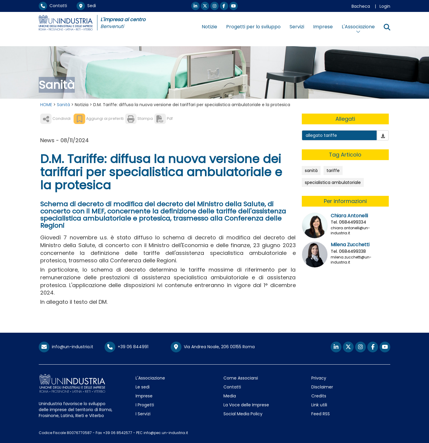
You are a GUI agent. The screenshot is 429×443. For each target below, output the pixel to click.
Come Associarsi (240, 378)
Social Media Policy (242, 414)
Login (385, 6)
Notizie (209, 26)
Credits (318, 396)
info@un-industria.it (66, 347)
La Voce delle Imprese (246, 405)
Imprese (323, 26)
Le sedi (143, 387)
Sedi (86, 6)
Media (229, 396)
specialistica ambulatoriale (333, 182)
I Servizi (143, 414)
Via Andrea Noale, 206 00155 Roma (213, 347)
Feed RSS (320, 414)
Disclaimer (322, 387)
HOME (46, 105)
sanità (311, 171)
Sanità (63, 105)
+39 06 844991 (126, 347)
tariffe (333, 171)
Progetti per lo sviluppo (253, 26)
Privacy (318, 378)
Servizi (297, 26)
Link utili (319, 405)
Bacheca (361, 6)
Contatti (53, 6)
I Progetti (145, 405)
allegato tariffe (321, 135)
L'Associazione (150, 378)
